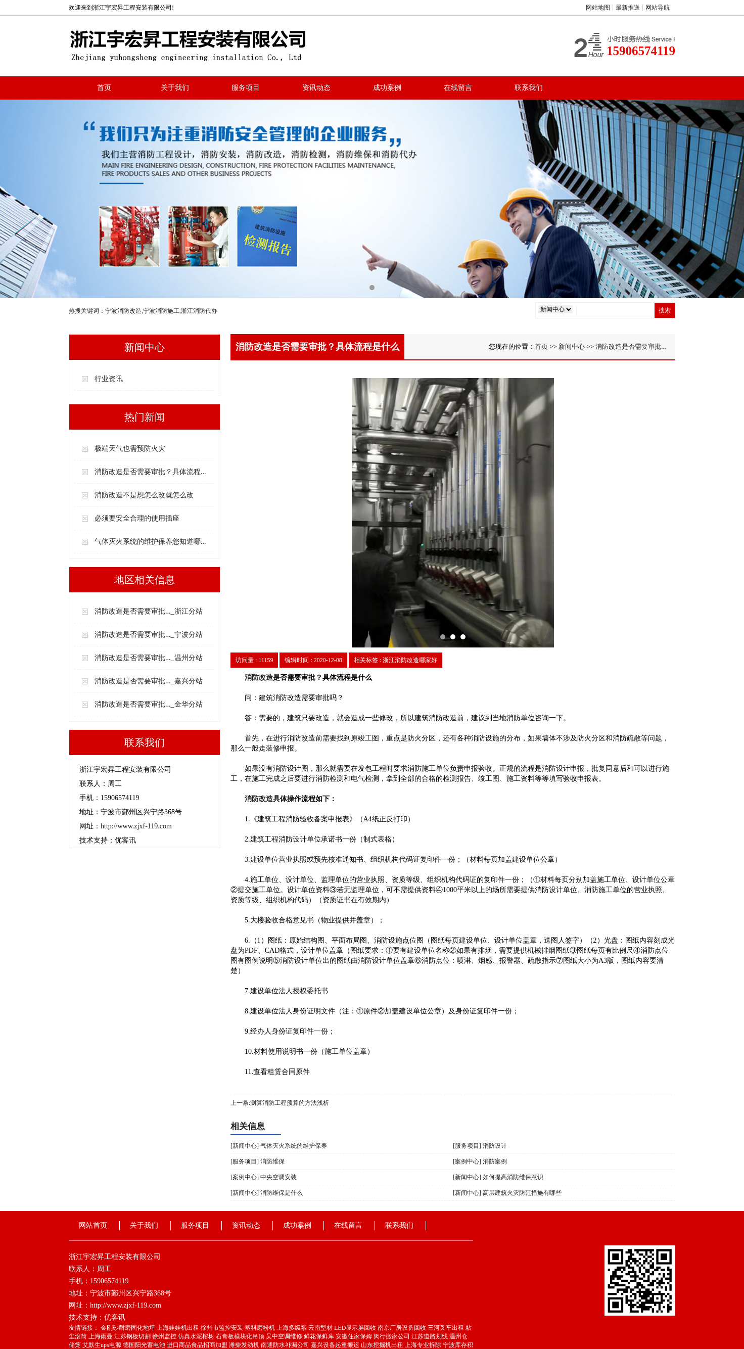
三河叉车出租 (447, 1327)
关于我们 (175, 87)
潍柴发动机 (245, 1344)
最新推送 (628, 7)
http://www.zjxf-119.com (136, 826)
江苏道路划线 (430, 1336)
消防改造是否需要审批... (630, 346)
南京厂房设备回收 (403, 1327)
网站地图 (598, 7)
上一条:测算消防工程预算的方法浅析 (279, 1102)
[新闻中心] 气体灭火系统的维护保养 (278, 1145)
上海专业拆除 (424, 1344)
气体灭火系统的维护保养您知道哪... (150, 541)
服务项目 (245, 87)
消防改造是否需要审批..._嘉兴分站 (149, 681)
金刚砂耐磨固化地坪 (129, 1327)
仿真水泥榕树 (197, 1336)
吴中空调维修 (285, 1336)
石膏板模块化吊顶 (241, 1336)
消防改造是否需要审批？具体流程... (150, 472)
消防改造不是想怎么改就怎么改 (144, 495)
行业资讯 (109, 379)
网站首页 (93, 1225)
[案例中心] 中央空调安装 (263, 1177)
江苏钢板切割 (133, 1336)
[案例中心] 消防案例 (480, 1161)
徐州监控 (165, 1336)
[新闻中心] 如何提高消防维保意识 (498, 1177)
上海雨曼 (101, 1336)
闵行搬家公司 (392, 1336)
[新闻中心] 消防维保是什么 (266, 1192)
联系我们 (529, 87)
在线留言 (458, 87)
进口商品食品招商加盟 (198, 1344)
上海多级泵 (292, 1327)
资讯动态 (316, 87)
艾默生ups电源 (102, 1344)
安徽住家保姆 (355, 1336)
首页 (104, 87)
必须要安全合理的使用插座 (137, 518)
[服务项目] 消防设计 (480, 1145)
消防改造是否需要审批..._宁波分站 (149, 634)
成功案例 (387, 87)
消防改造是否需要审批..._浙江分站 (149, 611)
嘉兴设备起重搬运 (336, 1344)
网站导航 (657, 7)
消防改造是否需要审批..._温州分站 (149, 658)
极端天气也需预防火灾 (130, 448)
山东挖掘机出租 (383, 1344)
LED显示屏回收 (356, 1327)
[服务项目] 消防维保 (257, 1161)
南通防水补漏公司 (286, 1344)
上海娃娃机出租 (179, 1327)
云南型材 (321, 1327)
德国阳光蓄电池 (145, 1344)
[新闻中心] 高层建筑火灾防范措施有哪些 (507, 1192)
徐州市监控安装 (223, 1327)
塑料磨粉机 (260, 1327)
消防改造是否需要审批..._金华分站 (149, 704)
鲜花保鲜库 (320, 1336)
